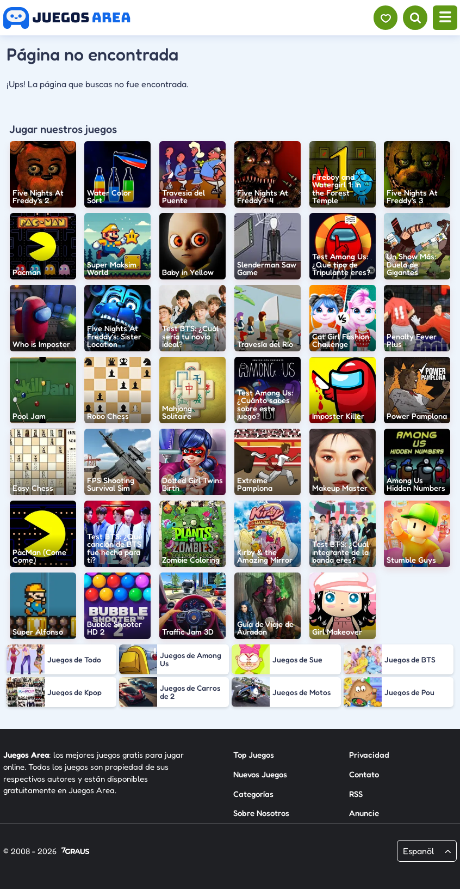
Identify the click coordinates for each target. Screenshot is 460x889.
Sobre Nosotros (261, 813)
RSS (356, 794)
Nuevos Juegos (260, 774)
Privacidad (369, 755)
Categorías (253, 794)
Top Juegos (253, 755)
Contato (364, 774)
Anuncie (364, 813)
